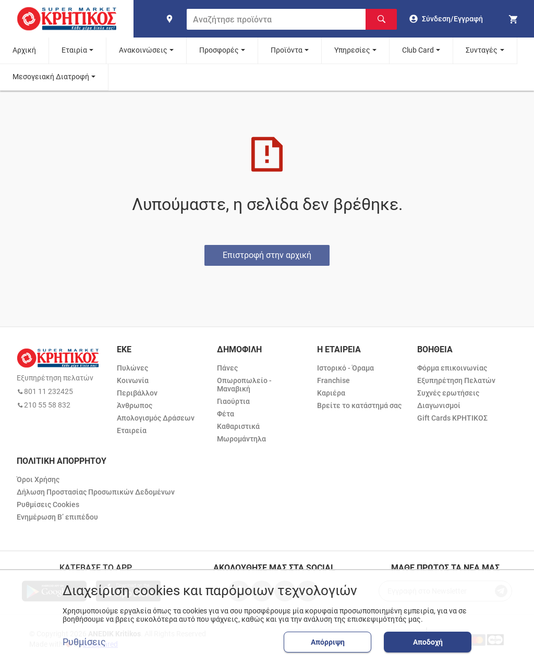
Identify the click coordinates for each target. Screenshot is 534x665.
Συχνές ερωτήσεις (448, 393)
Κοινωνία (133, 380)
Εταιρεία (132, 430)
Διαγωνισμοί (438, 405)
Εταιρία (74, 50)
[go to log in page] (446, 19)
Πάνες (227, 368)
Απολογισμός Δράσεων (156, 418)
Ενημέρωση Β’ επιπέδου (57, 517)
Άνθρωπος (134, 405)
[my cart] (514, 19)
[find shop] (169, 18)
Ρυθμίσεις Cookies (48, 504)
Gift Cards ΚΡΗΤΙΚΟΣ (452, 418)
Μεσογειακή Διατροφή (51, 76)
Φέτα (225, 414)
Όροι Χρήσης (38, 479)
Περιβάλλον (137, 393)
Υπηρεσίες (352, 50)
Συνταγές (481, 50)
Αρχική (24, 50)
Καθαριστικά (238, 426)
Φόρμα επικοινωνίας (452, 368)
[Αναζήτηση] (381, 19)
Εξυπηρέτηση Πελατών (456, 380)
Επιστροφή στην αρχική (267, 255)
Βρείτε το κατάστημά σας (359, 405)
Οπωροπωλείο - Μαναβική (244, 384)
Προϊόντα (286, 50)
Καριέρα (331, 393)
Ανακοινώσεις (143, 50)
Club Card (418, 50)
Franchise (333, 380)
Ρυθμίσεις (84, 642)
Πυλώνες (132, 368)
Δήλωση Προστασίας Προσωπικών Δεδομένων (96, 492)
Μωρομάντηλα (241, 439)
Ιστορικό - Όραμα (345, 368)
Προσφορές (219, 50)
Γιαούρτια (233, 401)
